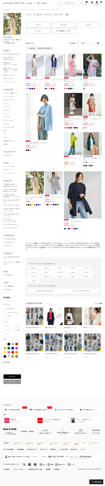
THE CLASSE (7, 155)
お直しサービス (42, 443)
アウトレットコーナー (9, 82)
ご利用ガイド (6, 443)
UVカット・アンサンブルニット (54, 197)
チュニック (6, 124)
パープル (59, 272)
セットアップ (7, 106)
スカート (5, 113)
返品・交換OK (18, 443)
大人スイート (7, 170)
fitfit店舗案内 (20, 449)
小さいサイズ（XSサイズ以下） (82, 291)
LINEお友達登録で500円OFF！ (40, 409)
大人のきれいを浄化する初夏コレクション (10, 190)
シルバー (72, 276)
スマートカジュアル (9, 166)
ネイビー (59, 276)
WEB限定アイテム (8, 141)
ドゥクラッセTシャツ (10, 205)
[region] (52, 3)
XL (18, 326)
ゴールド (86, 276)
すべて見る (97, 303)
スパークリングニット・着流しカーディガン (34, 198)
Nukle (5, 130)
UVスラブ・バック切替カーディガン (92, 159)
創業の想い (53, 449)
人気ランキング (7, 78)
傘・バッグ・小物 (8, 127)
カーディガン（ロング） (44, 48)
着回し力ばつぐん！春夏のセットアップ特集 (10, 69)
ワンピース (6, 110)
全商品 (5, 144)
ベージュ (86, 268)
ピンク (86, 272)
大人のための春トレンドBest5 (9, 220)
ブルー (47, 272)
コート (5, 134)
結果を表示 (12, 376)
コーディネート (7, 246)
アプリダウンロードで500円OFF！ (64, 410)
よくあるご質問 (63, 449)
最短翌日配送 (30, 443)
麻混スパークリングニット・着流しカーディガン (72, 80)
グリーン (33, 272)
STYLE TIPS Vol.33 (10, 224)
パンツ (5, 103)
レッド (34, 276)
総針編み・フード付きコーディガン (92, 119)
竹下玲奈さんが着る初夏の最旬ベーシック (11, 195)
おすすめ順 (72, 43)
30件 (82, 43)
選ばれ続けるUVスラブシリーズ (9, 63)
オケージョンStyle (10, 228)
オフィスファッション (9, 173)
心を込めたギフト (55, 443)
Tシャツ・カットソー (9, 100)
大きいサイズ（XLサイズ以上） (45, 291)
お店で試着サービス (94, 443)
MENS (22, 3)
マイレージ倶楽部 (80, 443)
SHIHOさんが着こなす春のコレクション (11, 209)
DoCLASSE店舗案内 (8, 449)
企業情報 (56, 469)
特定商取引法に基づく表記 (35, 469)
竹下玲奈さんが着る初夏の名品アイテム (10, 185)
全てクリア (12, 381)
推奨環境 (48, 469)
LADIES (16, 3)
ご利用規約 (6, 469)
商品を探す (97, 482)
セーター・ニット (12, 312)
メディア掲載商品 (8, 286)
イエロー (72, 272)
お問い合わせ (73, 449)
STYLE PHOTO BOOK (9, 239)
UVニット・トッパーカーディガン (34, 80)
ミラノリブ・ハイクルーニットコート (72, 159)
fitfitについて (43, 449)
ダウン (5, 137)
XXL (18, 330)
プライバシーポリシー (19, 469)
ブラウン (72, 268)
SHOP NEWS (7, 289)
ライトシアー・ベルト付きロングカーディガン (72, 119)
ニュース (83, 449)
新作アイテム (8, 75)
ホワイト (33, 268)
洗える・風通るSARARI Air (8, 58)
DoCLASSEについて (32, 449)
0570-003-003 (85, 457)
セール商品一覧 (7, 275)
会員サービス (67, 443)
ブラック (46, 268)
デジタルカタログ (8, 242)
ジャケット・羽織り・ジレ (10, 93)
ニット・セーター (8, 120)
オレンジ (46, 276)
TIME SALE (11, 54)
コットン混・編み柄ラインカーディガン (37, 143)
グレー (60, 268)
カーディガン (7, 117)
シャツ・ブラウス (8, 96)
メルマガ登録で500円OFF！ (15, 409)
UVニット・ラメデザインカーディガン (92, 80)
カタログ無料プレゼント (87, 410)
